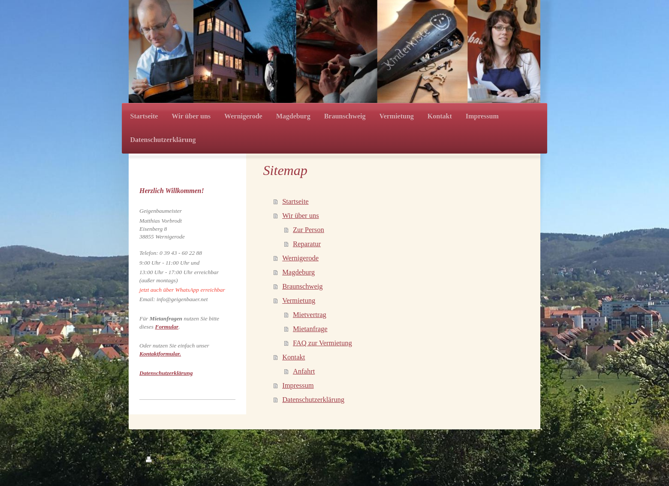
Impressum (297, 385)
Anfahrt (304, 371)
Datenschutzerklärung (313, 399)
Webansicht (510, 468)
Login (516, 460)
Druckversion (167, 460)
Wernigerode (300, 258)
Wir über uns (300, 215)
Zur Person (308, 230)
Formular (166, 326)
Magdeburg (298, 272)
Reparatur (307, 244)
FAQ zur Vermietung (322, 343)
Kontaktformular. (160, 353)
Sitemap (199, 460)
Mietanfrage (310, 329)
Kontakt (293, 357)
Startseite (295, 201)
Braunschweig (302, 286)
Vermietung (298, 300)
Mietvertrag (309, 315)
